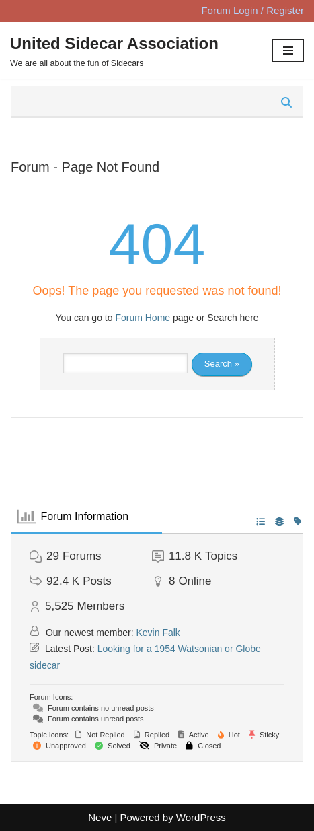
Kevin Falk (158, 632)
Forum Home (142, 317)
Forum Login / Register (252, 10)
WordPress (201, 817)
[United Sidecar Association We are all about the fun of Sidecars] (114, 50)
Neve (100, 817)
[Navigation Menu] (288, 50)
